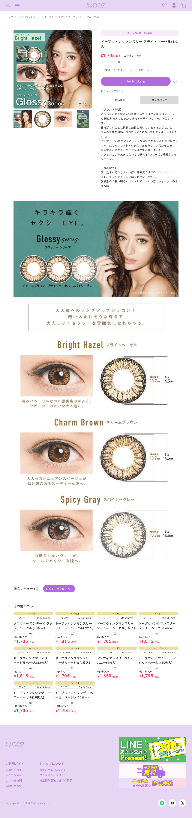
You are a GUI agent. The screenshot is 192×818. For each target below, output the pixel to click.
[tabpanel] (139, 147)
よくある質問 (14, 780)
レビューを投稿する (112, 91)
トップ (9, 16)
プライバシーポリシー (53, 775)
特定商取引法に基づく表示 (56, 780)
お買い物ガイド (15, 770)
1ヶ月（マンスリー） (29, 16)
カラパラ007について (53, 770)
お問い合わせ (14, 785)
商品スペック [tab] (159, 100)
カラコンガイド (15, 775)
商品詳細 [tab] (120, 100)
